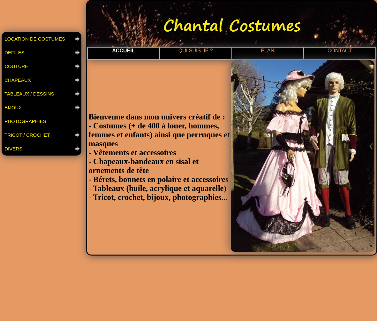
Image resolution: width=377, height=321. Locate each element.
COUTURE (15, 66)
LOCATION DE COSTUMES (34, 39)
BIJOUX (12, 107)
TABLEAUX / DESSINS (28, 93)
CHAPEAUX (17, 80)
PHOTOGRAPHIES (24, 121)
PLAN (267, 50)
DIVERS (12, 148)
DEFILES (14, 52)
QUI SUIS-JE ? (195, 50)
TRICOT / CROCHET (26, 135)
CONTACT (340, 50)
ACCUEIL (123, 50)
